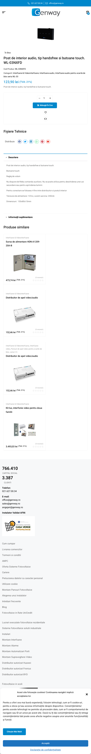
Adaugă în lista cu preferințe (45, 112)
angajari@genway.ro (12, 507)
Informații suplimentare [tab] (20, 217)
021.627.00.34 (9, 491)
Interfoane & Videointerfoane (26, 73)
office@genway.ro (11, 500)
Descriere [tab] (13, 157)
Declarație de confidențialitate (45, 750)
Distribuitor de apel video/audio (22, 297)
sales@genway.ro (11, 503)
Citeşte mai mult (14, 731)
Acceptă (45, 743)
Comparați (45, 118)
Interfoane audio (47, 73)
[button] (86, 694)
